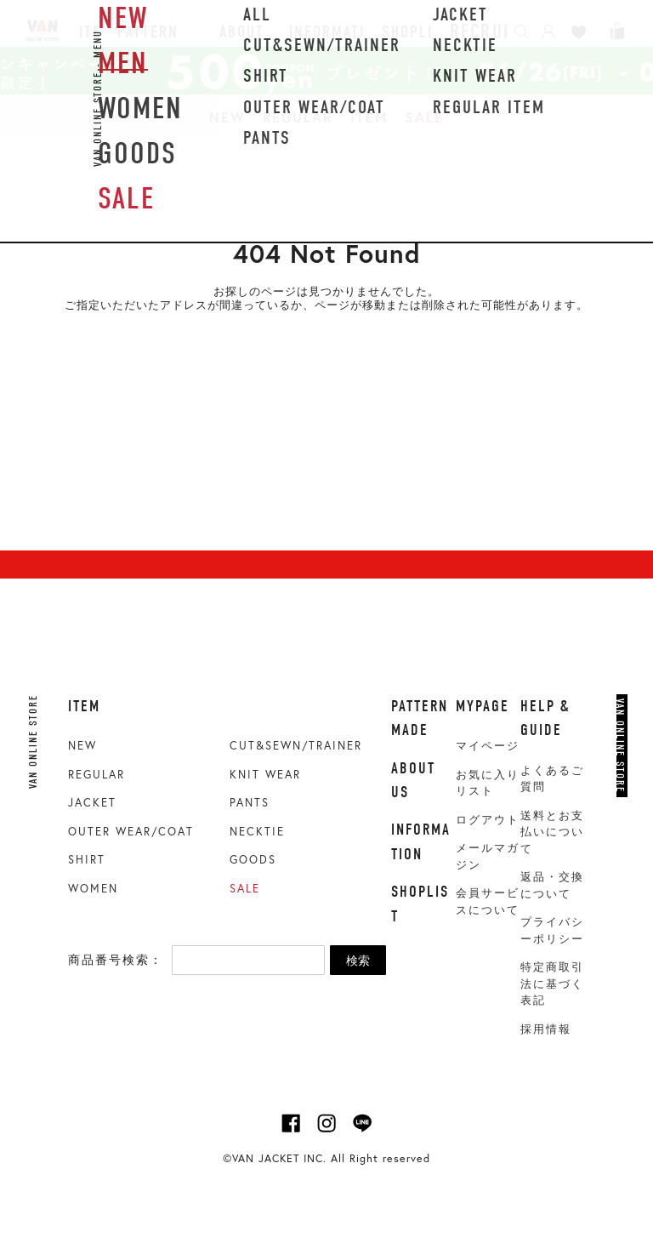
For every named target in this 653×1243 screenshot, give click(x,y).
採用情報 (545, 1029)
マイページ (488, 745)
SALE (424, 117)
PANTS (250, 802)
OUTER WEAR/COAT (131, 831)
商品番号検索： (115, 959)
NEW (227, 117)
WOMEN (93, 888)
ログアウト (488, 819)
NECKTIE (257, 831)
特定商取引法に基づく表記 (552, 983)
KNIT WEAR (265, 774)
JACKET (92, 802)
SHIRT (86, 859)
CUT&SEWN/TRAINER (296, 745)
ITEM (369, 117)
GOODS (253, 859)
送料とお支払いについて (552, 832)
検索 (358, 960)
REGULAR (297, 117)
